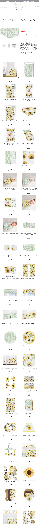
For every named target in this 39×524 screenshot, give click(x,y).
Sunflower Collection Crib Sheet (10, 99)
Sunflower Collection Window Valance (29, 300)
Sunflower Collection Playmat (10, 345)
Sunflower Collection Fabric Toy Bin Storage (10, 278)
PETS (16, 17)
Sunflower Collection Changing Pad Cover (29, 143)
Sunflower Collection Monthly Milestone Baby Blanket (10, 211)
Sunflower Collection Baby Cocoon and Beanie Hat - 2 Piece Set (10, 189)
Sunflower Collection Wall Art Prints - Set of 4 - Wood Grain (28, 391)
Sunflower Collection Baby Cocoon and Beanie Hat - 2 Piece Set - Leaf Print (29, 189)
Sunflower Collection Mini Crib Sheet (29, 120)
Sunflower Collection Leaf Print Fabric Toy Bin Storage (28, 256)
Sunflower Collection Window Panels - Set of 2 (29, 279)
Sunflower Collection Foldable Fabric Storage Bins (10, 256)
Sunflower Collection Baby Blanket (10, 165)
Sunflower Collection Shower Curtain (10, 413)
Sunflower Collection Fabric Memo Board (29, 368)
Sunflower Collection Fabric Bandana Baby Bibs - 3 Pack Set (29, 504)
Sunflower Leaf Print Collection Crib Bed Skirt (10, 323)
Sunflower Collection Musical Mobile (10, 458)
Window (11, 17)
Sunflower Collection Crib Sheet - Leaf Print (29, 77)
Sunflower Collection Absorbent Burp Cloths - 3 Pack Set (10, 504)
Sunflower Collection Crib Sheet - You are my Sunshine (29, 100)
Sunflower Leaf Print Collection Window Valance (10, 301)
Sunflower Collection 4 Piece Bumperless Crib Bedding (10, 78)
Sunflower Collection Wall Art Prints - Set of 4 (10, 390)
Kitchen (21, 17)
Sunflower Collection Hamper (28, 413)
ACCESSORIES (28, 17)
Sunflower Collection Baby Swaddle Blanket (29, 210)
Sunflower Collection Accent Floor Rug (29, 480)
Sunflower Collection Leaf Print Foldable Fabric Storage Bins (29, 234)
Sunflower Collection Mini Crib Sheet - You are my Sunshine (10, 144)
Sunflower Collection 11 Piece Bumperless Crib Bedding (10, 369)
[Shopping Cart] (38, 6)
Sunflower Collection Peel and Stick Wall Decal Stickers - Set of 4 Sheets (28, 459)
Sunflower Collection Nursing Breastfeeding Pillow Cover (10, 436)
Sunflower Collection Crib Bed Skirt (28, 323)
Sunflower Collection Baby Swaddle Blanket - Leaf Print (10, 234)
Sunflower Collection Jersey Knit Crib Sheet (10, 120)
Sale (34, 17)
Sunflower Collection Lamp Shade (29, 435)
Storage (5, 17)
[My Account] (36, 7)
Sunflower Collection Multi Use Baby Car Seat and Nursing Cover (10, 481)
